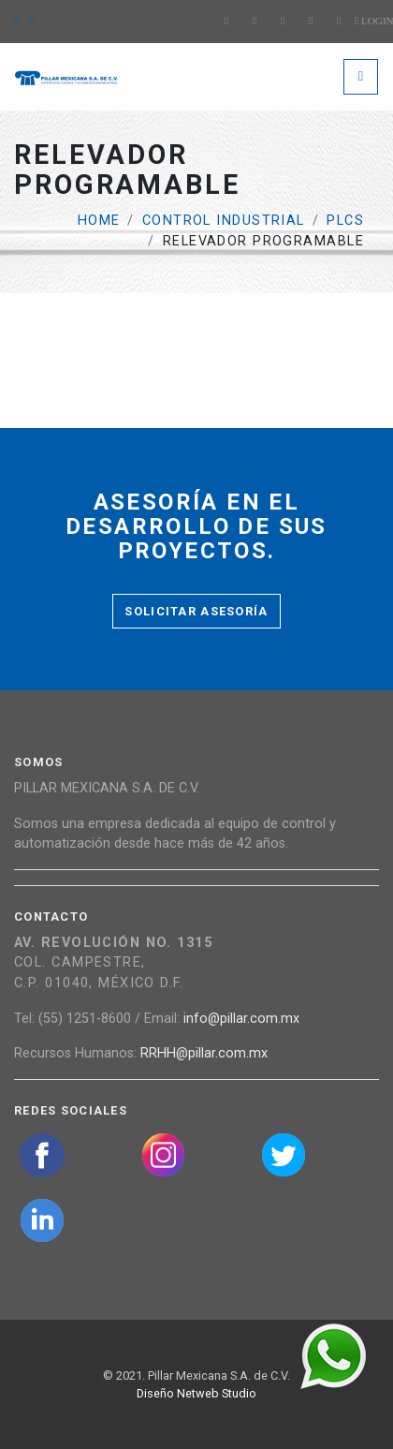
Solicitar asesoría (196, 611)
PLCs (345, 221)
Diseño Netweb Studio (196, 1393)
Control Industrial (223, 221)
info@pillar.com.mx (241, 1019)
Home (99, 221)
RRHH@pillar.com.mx (204, 1053)
